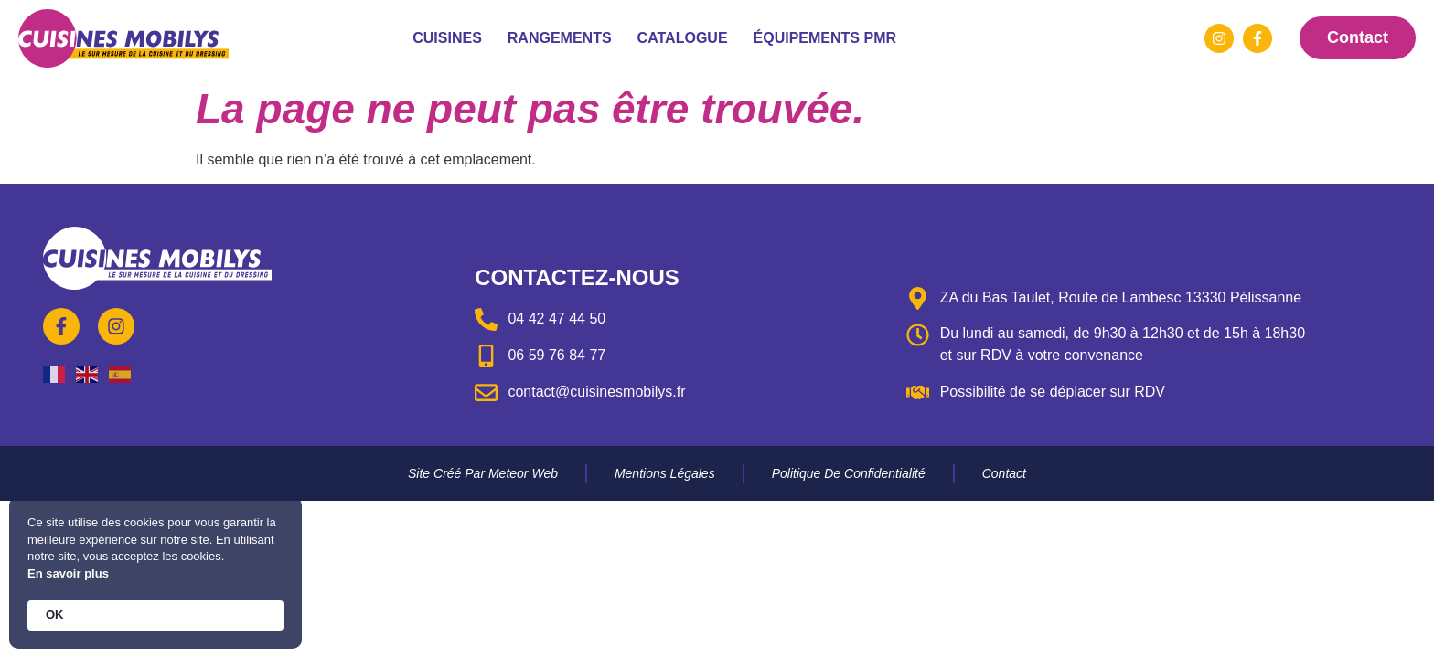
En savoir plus (68, 573)
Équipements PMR (825, 38)
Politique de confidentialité (849, 473)
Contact (1004, 473)
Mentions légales (665, 473)
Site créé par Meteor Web (483, 473)
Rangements (560, 38)
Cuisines (447, 38)
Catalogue (682, 38)
